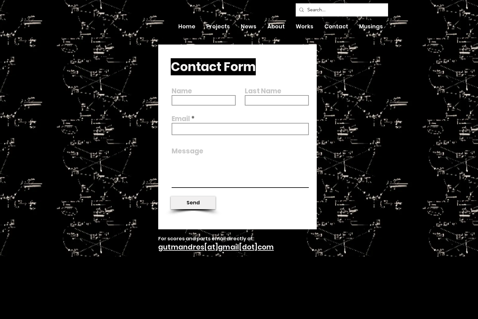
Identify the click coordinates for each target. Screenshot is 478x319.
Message (187, 151)
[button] (248, 26)
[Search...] (341, 9)
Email (181, 119)
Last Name (263, 91)
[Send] (193, 202)
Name (182, 91)
